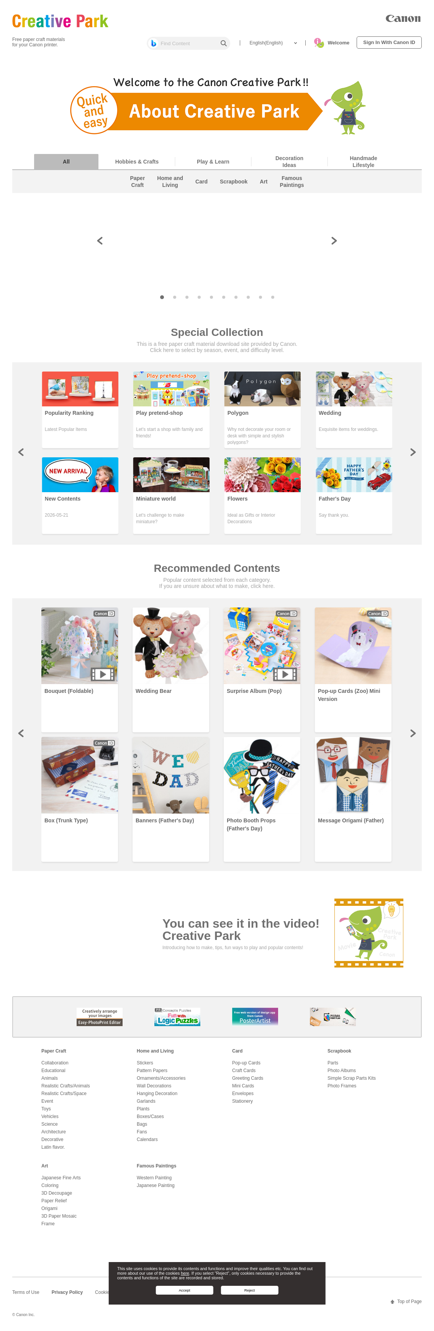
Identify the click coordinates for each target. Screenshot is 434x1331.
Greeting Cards (247, 1078)
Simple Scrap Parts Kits (352, 1078)
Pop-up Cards (246, 1063)
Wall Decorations (154, 1086)
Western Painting (154, 1177)
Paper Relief (54, 1200)
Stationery (242, 1101)
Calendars (147, 1139)
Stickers (145, 1063)
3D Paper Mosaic (59, 1216)
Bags (142, 1124)
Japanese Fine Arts (61, 1177)
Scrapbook (339, 1051)
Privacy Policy (67, 1292)
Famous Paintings (156, 1166)
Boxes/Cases (150, 1116)
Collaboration (55, 1063)
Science (49, 1124)
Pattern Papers (152, 1070)
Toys (46, 1109)
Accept (184, 1290)
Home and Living (155, 1051)
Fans (142, 1132)
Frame (48, 1223)
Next (412, 452)
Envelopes (243, 1093)
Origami (49, 1208)
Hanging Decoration (157, 1093)
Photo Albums (342, 1070)
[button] (162, 209)
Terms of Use (25, 1292)
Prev (21, 452)
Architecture (53, 1132)
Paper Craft (53, 1051)
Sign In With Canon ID (389, 42)
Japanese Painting (156, 1185)
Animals (49, 1078)
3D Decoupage (56, 1193)
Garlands (146, 1101)
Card (237, 1051)
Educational (53, 1070)
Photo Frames (342, 1086)
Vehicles (50, 1116)
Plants (143, 1109)
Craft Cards (243, 1070)
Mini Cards (243, 1086)
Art (44, 1166)
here (185, 1273)
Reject (249, 1290)
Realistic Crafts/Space (64, 1093)
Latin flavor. (53, 1147)
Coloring (50, 1185)
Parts (333, 1063)
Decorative (52, 1139)
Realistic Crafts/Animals (65, 1086)
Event (47, 1101)
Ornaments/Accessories (161, 1078)
